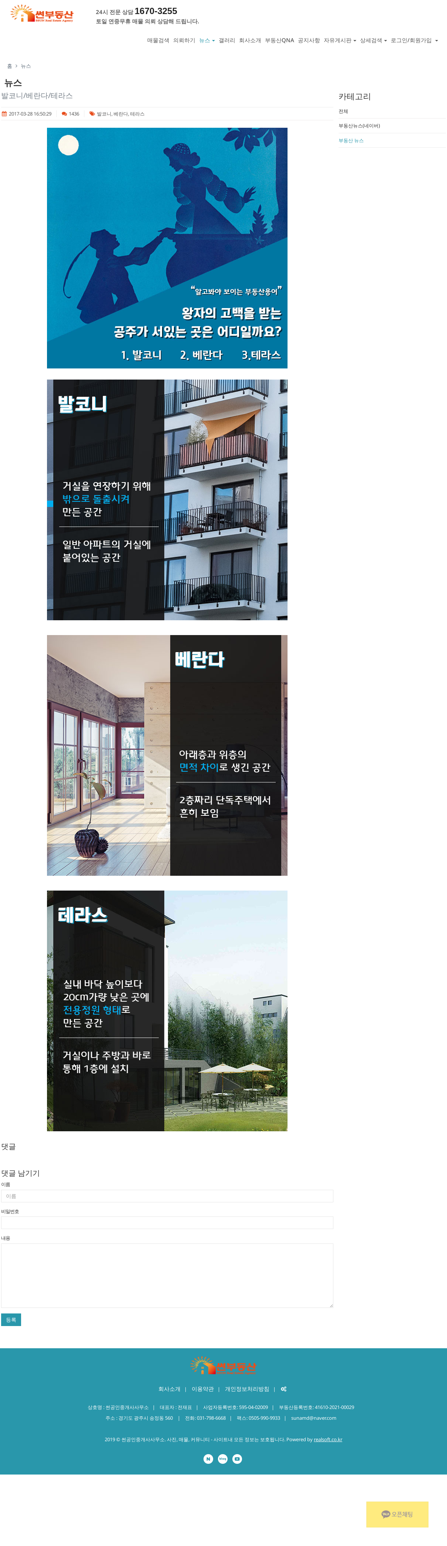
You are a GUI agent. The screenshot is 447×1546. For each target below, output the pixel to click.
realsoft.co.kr (328, 1439)
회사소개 (250, 40)
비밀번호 (10, 1211)
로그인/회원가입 (414, 40)
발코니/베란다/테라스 (37, 95)
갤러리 (227, 40)
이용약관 (203, 1388)
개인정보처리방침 (247, 1388)
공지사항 (309, 40)
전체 (343, 111)
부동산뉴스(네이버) (359, 125)
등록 (11, 1319)
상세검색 (373, 40)
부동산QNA (279, 40)
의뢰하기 (184, 40)
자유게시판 (340, 40)
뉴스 (207, 40)
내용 (5, 1238)
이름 (5, 1184)
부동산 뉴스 (351, 140)
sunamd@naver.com (313, 1418)
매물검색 (158, 40)
